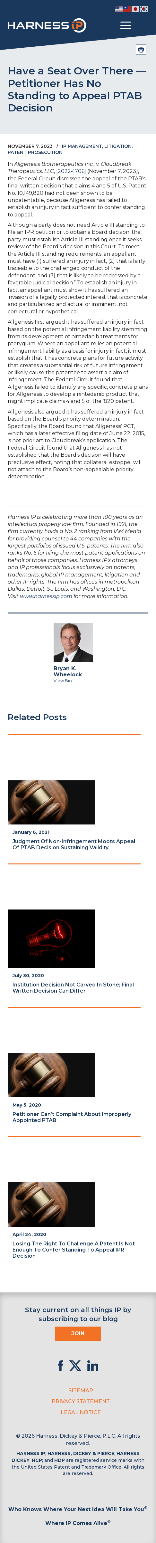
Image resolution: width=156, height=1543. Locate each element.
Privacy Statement (81, 1401)
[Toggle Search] (142, 25)
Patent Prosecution (35, 152)
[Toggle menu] (126, 25)
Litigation (118, 146)
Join (78, 1333)
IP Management (82, 146)
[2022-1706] (71, 171)
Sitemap (80, 1390)
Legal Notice (81, 1412)
